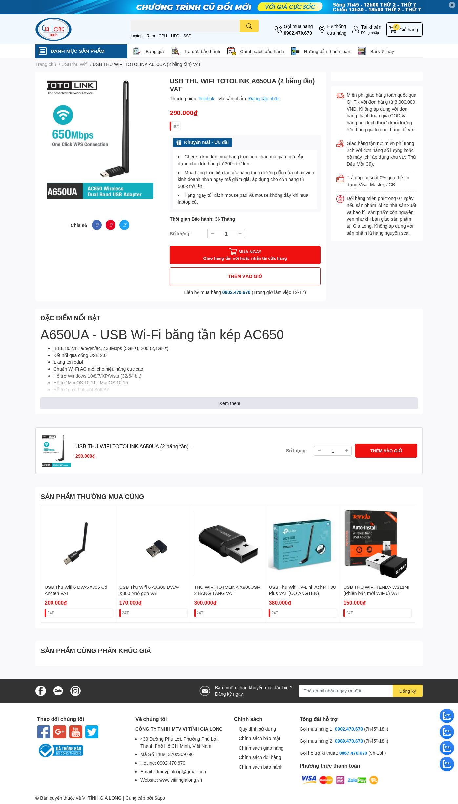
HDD (175, 35)
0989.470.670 (349, 741)
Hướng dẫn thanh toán (327, 51)
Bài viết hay (382, 51)
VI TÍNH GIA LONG (102, 798)
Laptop (137, 35)
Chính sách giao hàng (261, 748)
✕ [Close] (452, 5)
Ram (151, 35)
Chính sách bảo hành (262, 51)
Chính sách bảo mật (259, 738)
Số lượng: (180, 233)
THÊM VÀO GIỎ (245, 276)
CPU (163, 35)
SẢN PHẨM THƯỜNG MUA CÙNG (92, 496)
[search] (249, 26)
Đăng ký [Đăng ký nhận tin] (407, 691)
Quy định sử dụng (257, 729)
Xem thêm (229, 403)
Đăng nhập (370, 33)
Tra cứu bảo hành (202, 51)
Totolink (206, 98)
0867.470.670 (354, 753)
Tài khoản (371, 27)
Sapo (159, 798)
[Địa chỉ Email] (361, 691)
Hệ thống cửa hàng (336, 29)
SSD (187, 35)
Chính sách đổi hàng (260, 757)
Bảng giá (155, 51)
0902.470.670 (298, 33)
